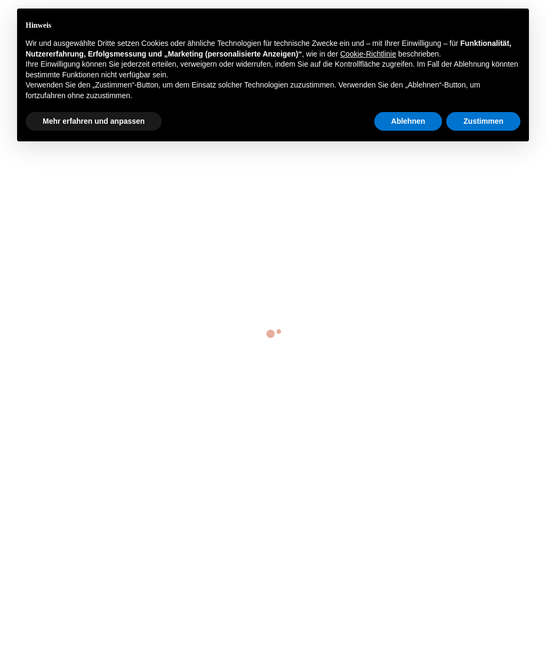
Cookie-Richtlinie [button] (368, 54)
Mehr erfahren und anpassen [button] (93, 121)
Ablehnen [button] (408, 121)
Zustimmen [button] (483, 121)
